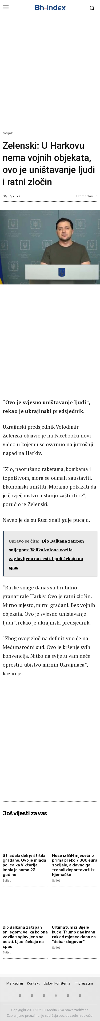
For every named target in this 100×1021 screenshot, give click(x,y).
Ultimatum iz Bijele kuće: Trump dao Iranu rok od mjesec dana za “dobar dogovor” (74, 934)
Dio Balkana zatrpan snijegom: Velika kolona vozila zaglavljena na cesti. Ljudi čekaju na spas (25, 937)
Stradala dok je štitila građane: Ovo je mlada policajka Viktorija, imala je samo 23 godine (24, 865)
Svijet (8, 133)
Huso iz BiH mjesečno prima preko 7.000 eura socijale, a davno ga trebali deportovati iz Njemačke (74, 865)
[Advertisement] (50, 74)
